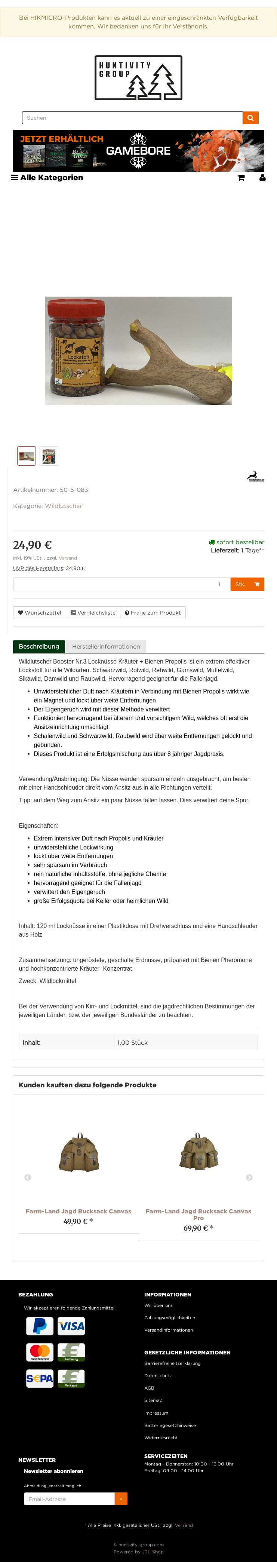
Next (249, 1178)
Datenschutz (158, 1375)
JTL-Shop (153, 1551)
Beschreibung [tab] (39, 646)
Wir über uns (158, 1305)
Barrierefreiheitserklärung (172, 1363)
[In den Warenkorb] (257, 584)
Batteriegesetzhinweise (170, 1425)
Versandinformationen (168, 1329)
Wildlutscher (63, 505)
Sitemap (153, 1400)
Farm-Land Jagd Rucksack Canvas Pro (198, 1214)
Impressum (156, 1413)
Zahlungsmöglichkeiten (169, 1317)
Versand (68, 557)
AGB (149, 1387)
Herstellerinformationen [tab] (106, 646)
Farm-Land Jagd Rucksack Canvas (78, 1211)
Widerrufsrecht (161, 1437)
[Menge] (122, 584)
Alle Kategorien (47, 177)
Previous (28, 1178)
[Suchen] (132, 117)
